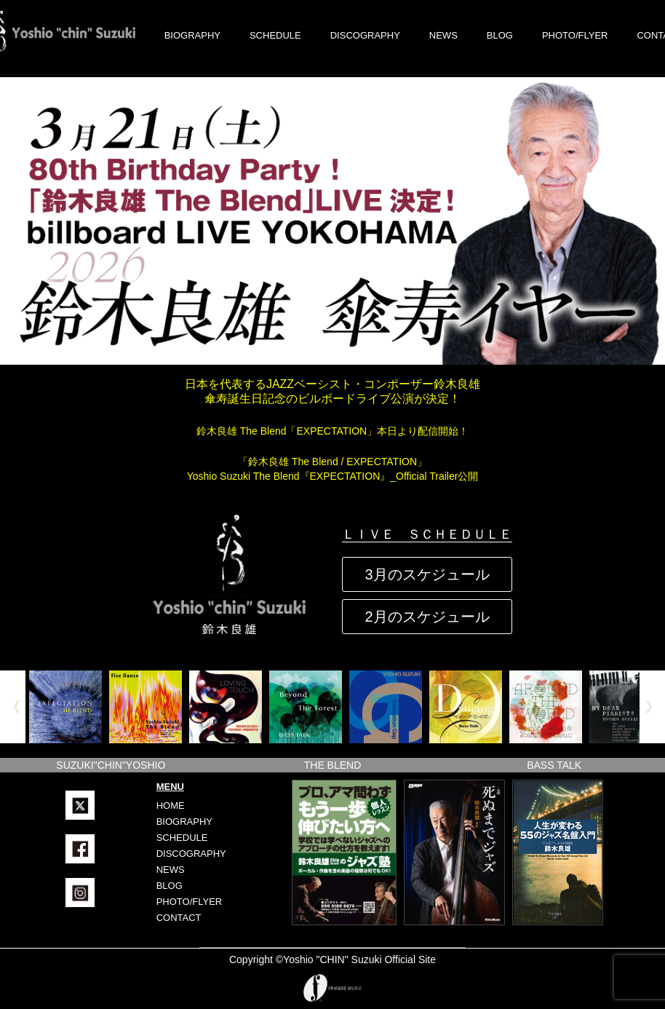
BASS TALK (554, 765)
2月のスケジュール (427, 617)
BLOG (500, 35)
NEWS (443, 35)
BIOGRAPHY (192, 35)
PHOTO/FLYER (575, 35)
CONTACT (179, 917)
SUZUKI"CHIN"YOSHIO (110, 765)
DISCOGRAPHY (365, 35)
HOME (170, 805)
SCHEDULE (275, 35)
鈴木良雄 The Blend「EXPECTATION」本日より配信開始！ (332, 431)
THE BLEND (333, 765)
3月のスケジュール (427, 574)
